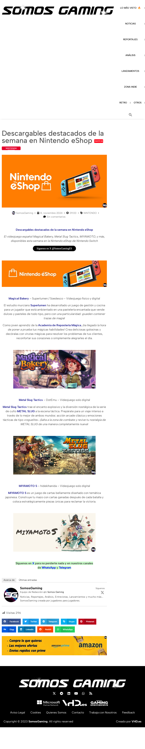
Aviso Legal (17, 712)
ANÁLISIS (130, 55)
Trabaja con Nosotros (103, 712)
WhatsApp (49, 567)
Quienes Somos (56, 712)
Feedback (128, 712)
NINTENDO (90, 213)
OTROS (138, 102)
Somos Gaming (55, 592)
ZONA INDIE (130, 86)
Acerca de (9, 580)
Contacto (78, 712)
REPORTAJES (130, 39)
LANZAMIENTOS (130, 71)
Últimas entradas (28, 580)
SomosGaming (31, 588)
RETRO (123, 102)
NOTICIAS (130, 23)
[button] (130, 115)
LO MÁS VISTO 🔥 (130, 7)
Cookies (35, 712)
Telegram (65, 567)
